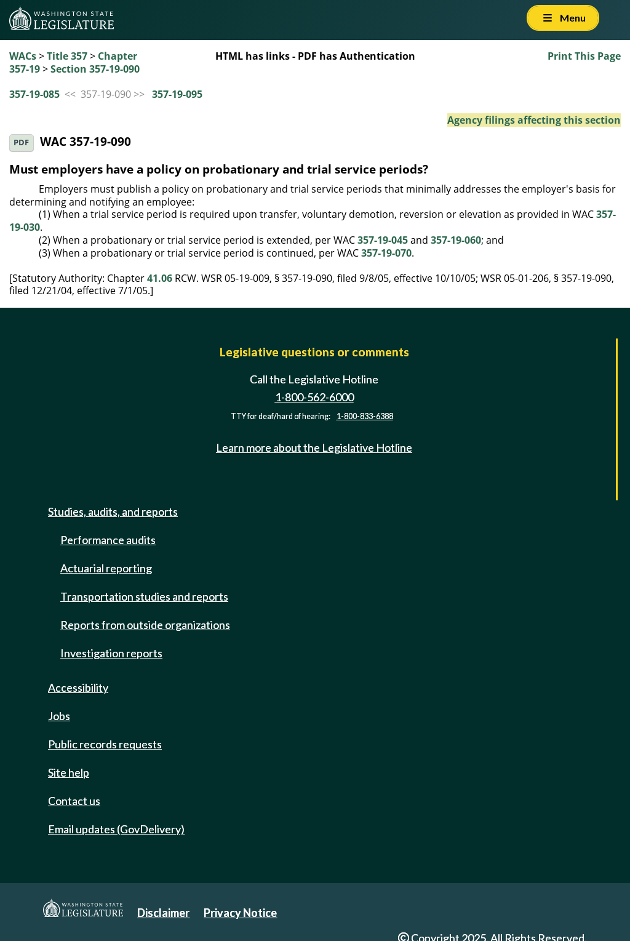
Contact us (74, 800)
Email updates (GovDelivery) (116, 829)
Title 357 (67, 56)
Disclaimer (163, 912)
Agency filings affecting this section (534, 120)
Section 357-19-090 (95, 69)
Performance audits (108, 540)
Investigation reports (111, 653)
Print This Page (584, 56)
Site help (68, 772)
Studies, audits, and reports (113, 511)
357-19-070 (386, 253)
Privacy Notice (240, 912)
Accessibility (78, 687)
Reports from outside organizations (145, 624)
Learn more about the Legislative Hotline (314, 447)
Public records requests (105, 744)
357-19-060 (456, 240)
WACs (22, 56)
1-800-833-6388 (365, 416)
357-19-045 (382, 240)
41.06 (159, 278)
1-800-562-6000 (314, 397)
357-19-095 (177, 94)
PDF (21, 142)
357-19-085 (34, 94)
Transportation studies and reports (144, 596)
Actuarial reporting (106, 568)
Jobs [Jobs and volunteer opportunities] (59, 716)
